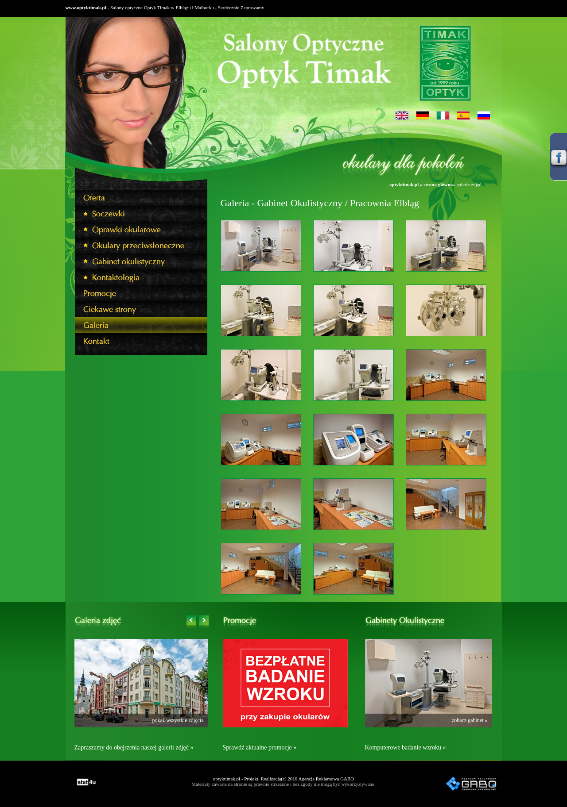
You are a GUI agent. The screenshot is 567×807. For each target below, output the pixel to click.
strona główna (438, 184)
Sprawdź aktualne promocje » (260, 747)
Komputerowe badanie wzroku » (405, 747)
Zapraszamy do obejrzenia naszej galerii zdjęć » (134, 747)
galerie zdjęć (469, 184)
